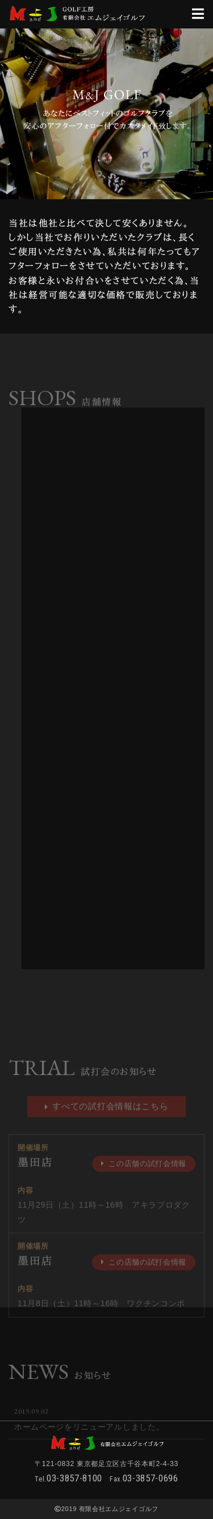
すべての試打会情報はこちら (107, 1114)
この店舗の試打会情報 (144, 1172)
